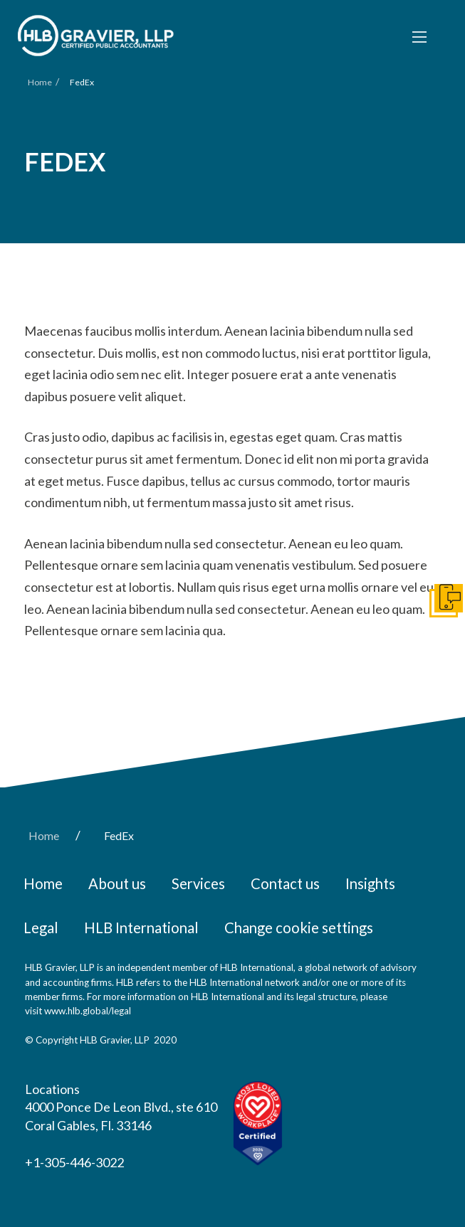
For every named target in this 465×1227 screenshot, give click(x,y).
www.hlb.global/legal (87, 1010)
